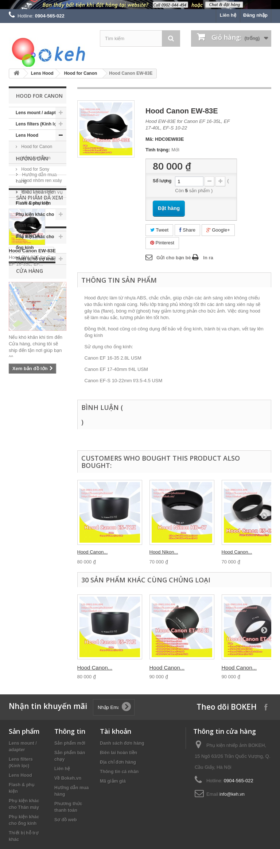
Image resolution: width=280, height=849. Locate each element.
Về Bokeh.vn (35, 334)
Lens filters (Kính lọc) (38, 124)
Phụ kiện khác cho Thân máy (35, 220)
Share (187, 230)
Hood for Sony (34, 169)
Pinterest (162, 242)
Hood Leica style (37, 191)
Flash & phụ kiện (33, 203)
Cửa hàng (32, 345)
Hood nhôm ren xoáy (41, 180)
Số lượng (162, 180)
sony (56, 504)
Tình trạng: (157, 149)
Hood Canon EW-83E (32, 424)
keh (15, 493)
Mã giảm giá (113, 781)
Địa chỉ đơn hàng (118, 762)
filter (31, 515)
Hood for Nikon (35, 157)
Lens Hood (42, 73)
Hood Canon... (92, 552)
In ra (208, 257)
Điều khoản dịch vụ (42, 323)
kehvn (38, 504)
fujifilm (18, 504)
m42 (56, 493)
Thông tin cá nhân (119, 771)
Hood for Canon (80, 73)
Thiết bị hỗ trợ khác (36, 258)
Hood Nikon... (163, 552)
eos (15, 515)
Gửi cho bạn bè (173, 257)
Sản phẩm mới (69, 743)
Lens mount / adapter (38, 112)
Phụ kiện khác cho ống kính (35, 242)
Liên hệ (228, 15)
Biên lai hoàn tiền (118, 752)
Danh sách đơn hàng (122, 743)
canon (35, 493)
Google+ (218, 230)
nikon (18, 482)
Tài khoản (115, 731)
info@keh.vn (232, 794)
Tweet (159, 230)
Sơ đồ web (65, 819)
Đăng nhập (255, 15)
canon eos (41, 482)
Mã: (149, 139)
